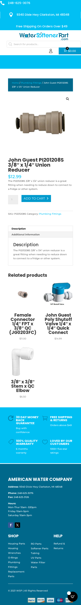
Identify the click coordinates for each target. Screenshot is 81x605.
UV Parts (36, 557)
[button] (68, 99)
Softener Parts (39, 548)
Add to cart (34, 198)
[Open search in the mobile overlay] (43, 44)
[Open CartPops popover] (73, 597)
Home (15, 83)
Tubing (35, 553)
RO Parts (36, 543)
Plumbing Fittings (31, 83)
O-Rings (13, 557)
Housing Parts (16, 543)
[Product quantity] (13, 199)
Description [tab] (19, 228)
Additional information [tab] (26, 234)
